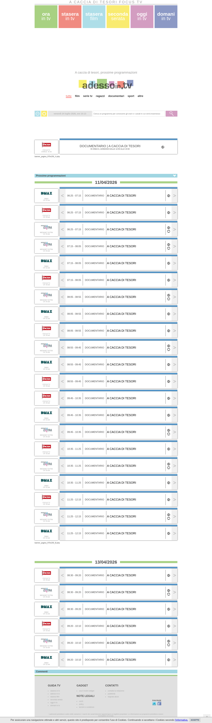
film (77, 96)
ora (46, 16)
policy (81, 704)
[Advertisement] (106, 49)
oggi (142, 16)
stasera (70, 16)
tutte (69, 96)
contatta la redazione (116, 691)
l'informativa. (181, 720)
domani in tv (55, 705)
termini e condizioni (86, 707)
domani (166, 16)
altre (140, 96)
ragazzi (100, 96)
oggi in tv (53, 703)
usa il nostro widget (86, 691)
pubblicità (111, 694)
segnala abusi (113, 697)
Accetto (195, 720)
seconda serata (56, 700)
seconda (118, 16)
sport (131, 96)
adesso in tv (55, 694)
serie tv (87, 96)
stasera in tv (55, 691)
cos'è (81, 701)
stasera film (54, 697)
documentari (116, 96)
